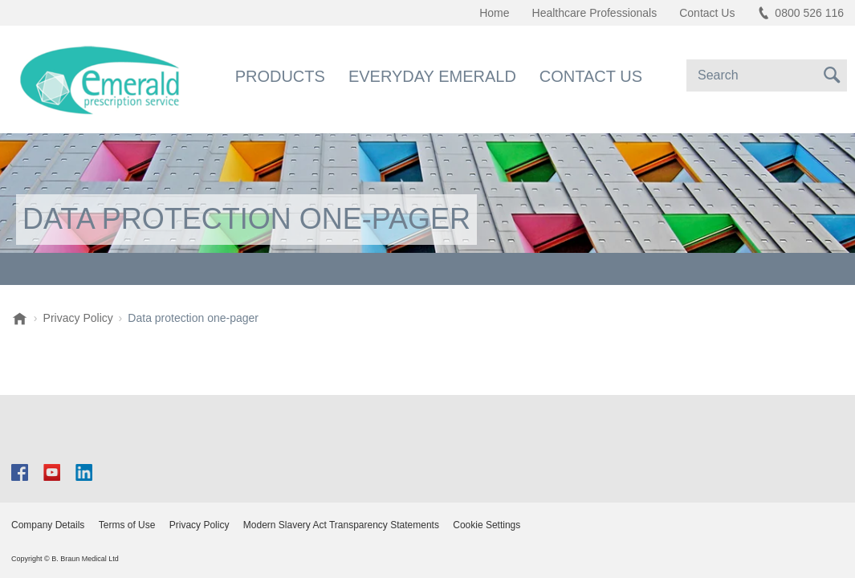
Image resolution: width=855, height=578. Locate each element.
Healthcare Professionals (595, 12)
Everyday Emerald (432, 76)
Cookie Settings (486, 525)
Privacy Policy (199, 525)
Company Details (47, 525)
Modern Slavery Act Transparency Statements (341, 525)
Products (280, 76)
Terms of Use (127, 525)
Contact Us (590, 76)
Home (494, 12)
